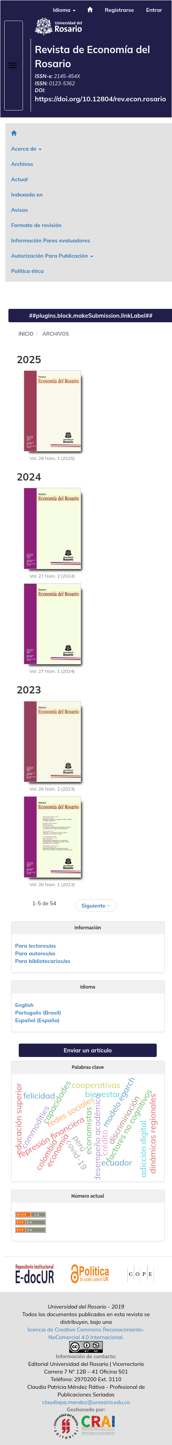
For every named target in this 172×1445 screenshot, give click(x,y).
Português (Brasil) (38, 1012)
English (24, 1005)
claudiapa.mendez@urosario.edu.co (86, 1402)
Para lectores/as (35, 945)
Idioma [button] (64, 9)
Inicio (26, 334)
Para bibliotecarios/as (43, 961)
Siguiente (95, 905)
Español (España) (37, 1020)
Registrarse (119, 9)
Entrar (154, 9)
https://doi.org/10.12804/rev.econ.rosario (100, 98)
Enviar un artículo (88, 1050)
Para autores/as (35, 953)
